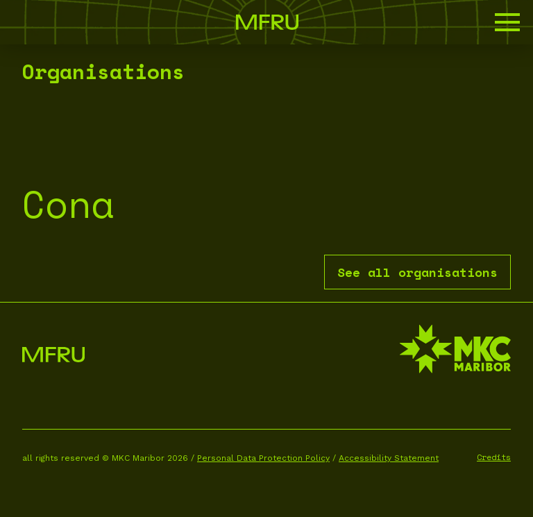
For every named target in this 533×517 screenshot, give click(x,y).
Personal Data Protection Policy (263, 458)
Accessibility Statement (389, 458)
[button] (507, 22)
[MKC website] (455, 351)
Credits (494, 457)
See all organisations (417, 272)
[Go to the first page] (267, 22)
